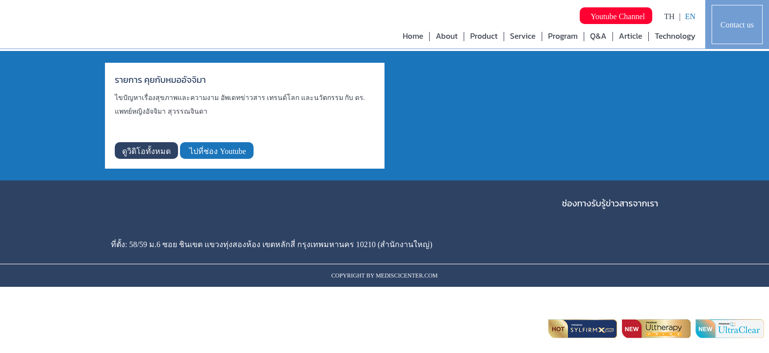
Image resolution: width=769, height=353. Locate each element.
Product (484, 36)
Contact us (737, 25)
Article (630, 36)
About (447, 36)
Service (523, 36)
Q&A (598, 36)
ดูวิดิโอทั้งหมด (146, 151)
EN (690, 16)
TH (669, 16)
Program (563, 36)
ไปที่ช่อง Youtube (216, 151)
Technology (675, 36)
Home (413, 36)
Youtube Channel (616, 16)
